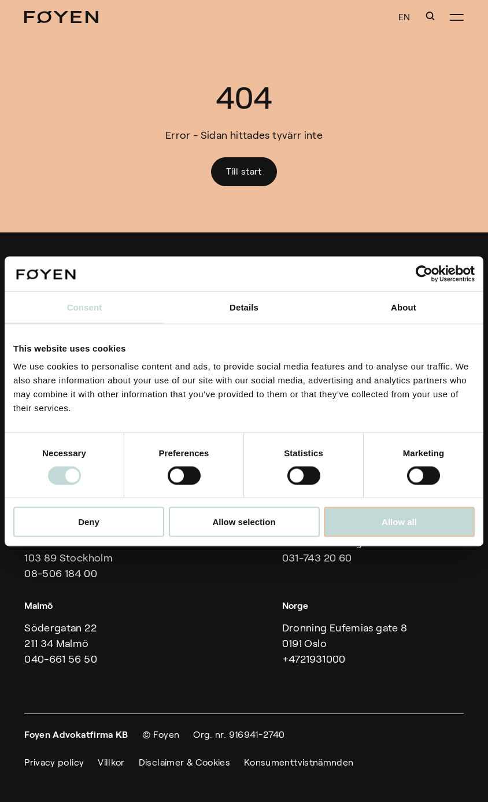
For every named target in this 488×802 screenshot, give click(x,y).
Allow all (399, 522)
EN (404, 17)
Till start (244, 171)
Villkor (111, 762)
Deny (88, 522)
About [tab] (403, 307)
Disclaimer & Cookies (184, 762)
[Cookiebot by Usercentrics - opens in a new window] (424, 273)
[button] (430, 16)
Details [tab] (244, 307)
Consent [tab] (84, 307)
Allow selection (243, 522)
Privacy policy (54, 762)
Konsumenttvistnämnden (299, 762)
